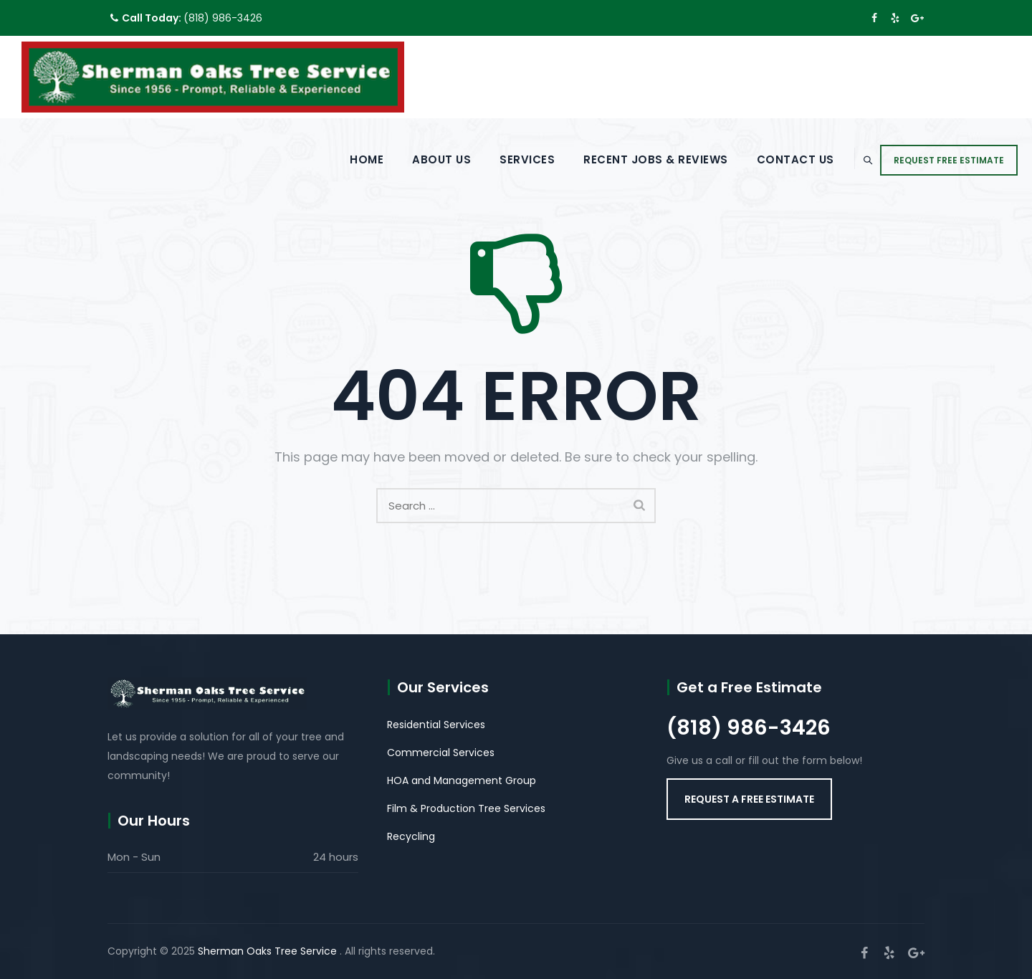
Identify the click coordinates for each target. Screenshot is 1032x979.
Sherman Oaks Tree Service (269, 951)
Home (335, 159)
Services (495, 159)
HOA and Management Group (461, 780)
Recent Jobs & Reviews (624, 159)
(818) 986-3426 (222, 18)
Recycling (411, 836)
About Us (410, 159)
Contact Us (763, 159)
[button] (749, 799)
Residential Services (436, 724)
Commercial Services (440, 752)
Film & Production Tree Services (466, 808)
